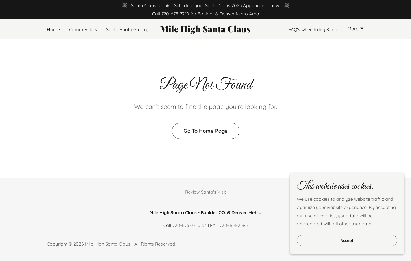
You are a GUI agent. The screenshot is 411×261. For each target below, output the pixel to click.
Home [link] (53, 29)
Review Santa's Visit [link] (205, 192)
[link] (206, 30)
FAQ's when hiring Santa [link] (314, 29)
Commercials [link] (83, 29)
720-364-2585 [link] (233, 225)
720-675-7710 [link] (175, 14)
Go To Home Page (206, 130)
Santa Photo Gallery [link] (127, 29)
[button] (356, 29)
